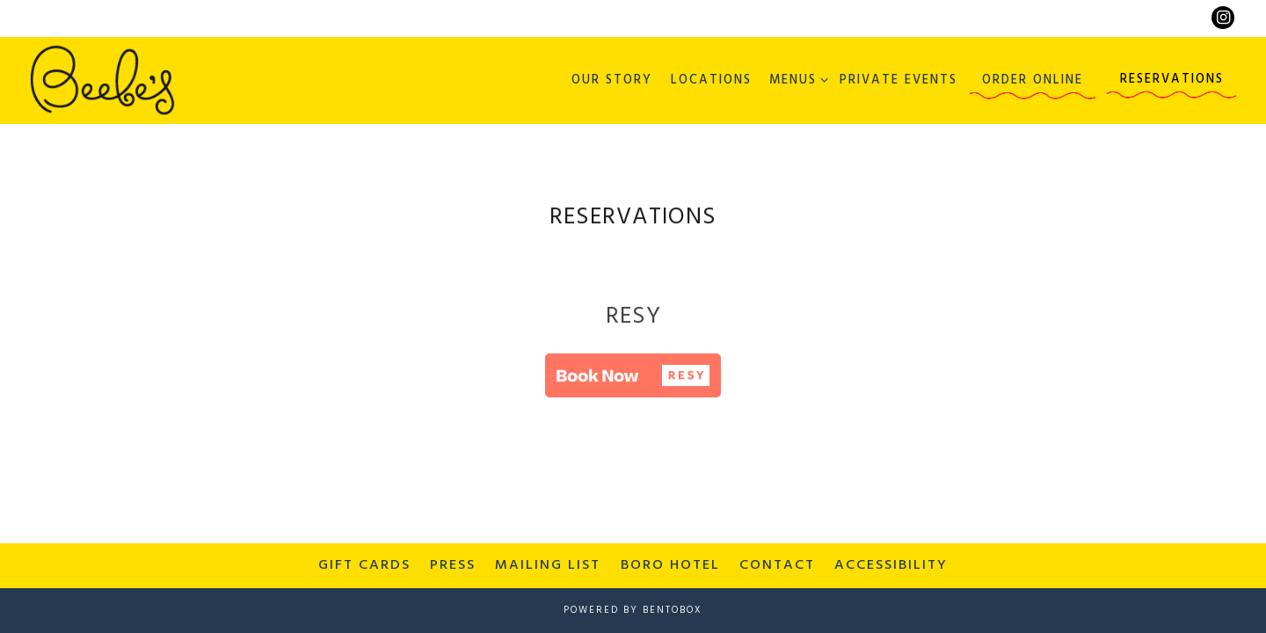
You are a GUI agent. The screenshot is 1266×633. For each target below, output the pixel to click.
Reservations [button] (1172, 79)
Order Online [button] (1032, 80)
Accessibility (891, 565)
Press (453, 565)
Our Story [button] (611, 80)
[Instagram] (1222, 17)
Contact (777, 565)
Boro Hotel (670, 565)
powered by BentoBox (633, 610)
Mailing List (547, 565)
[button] (633, 378)
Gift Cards (364, 565)
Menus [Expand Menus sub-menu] (795, 80)
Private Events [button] (898, 80)
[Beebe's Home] (102, 80)
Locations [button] (711, 80)
